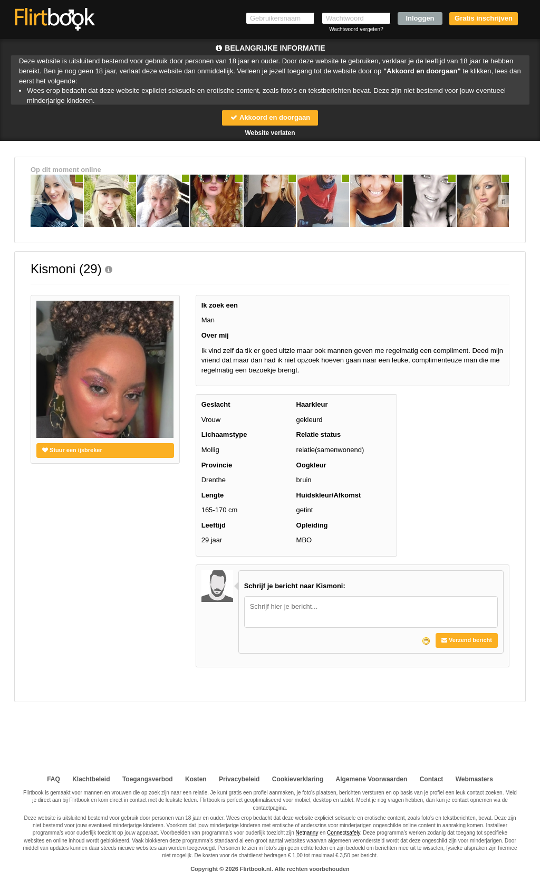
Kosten (196, 779)
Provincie (217, 465)
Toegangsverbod (147, 779)
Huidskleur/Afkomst (328, 495)
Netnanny (307, 833)
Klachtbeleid (91, 779)
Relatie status (318, 434)
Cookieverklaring (297, 779)
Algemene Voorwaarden (371, 779)
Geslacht (215, 404)
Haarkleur (312, 404)
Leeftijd (213, 525)
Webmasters (474, 779)
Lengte (212, 495)
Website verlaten (270, 133)
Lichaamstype (224, 434)
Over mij (215, 335)
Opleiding (312, 525)
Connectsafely (343, 833)
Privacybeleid (239, 779)
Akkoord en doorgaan (270, 117)
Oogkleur (311, 465)
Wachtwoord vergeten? (356, 29)
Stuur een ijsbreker (72, 450)
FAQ (53, 779)
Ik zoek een (219, 305)
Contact (431, 779)
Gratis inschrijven (484, 18)
